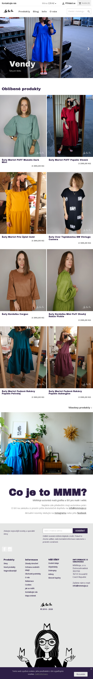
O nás (53, 11)
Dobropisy (52, 570)
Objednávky (53, 567)
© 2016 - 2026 (46, 609)
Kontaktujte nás (9, 3)
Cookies (28, 585)
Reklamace (29, 581)
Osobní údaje (53, 563)
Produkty (24, 11)
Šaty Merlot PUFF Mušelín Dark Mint (20, 161)
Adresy (51, 574)
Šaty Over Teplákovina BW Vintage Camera (70, 238)
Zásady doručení (31, 563)
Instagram (9, 549)
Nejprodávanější (10, 571)
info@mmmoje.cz (77, 508)
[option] (46, 47)
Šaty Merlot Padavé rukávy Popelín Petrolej (18, 392)
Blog (36, 11)
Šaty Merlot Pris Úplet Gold (18, 237)
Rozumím (81, 674)
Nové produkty (9, 567)
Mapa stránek (30, 596)
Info (44, 11)
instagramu (60, 513)
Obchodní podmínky (33, 574)
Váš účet (53, 560)
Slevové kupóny (54, 578)
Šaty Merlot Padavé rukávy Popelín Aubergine (65, 392)
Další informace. (41, 674)
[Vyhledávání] (79, 11)
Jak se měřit (29, 588)
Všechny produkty (80, 407)
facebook (81, 513)
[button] (7, 47)
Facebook (4, 549)
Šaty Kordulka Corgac (15, 314)
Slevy (6, 563)
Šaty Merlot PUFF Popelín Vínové (68, 160)
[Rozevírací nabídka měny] (52, 3)
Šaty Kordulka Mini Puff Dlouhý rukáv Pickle (67, 315)
